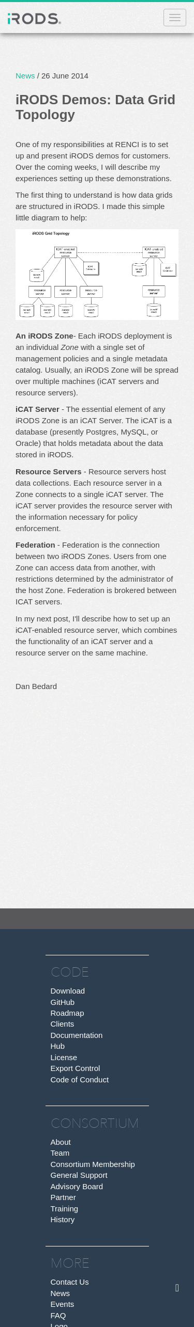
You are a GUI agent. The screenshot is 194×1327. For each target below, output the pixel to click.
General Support (79, 1175)
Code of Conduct (80, 1079)
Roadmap (67, 1013)
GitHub (63, 1002)
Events (62, 1304)
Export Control (75, 1068)
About (61, 1142)
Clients (62, 1023)
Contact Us (70, 1281)
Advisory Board (77, 1186)
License (64, 1057)
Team (60, 1152)
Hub (58, 1046)
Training (65, 1208)
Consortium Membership (93, 1164)
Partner (63, 1197)
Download (68, 990)
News (25, 75)
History (63, 1219)
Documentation (77, 1035)
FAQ (58, 1315)
